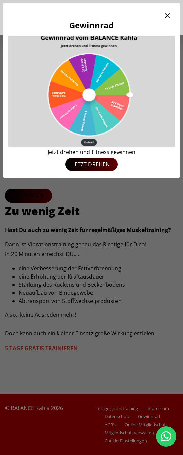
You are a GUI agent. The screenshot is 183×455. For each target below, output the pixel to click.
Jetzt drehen (91, 164)
